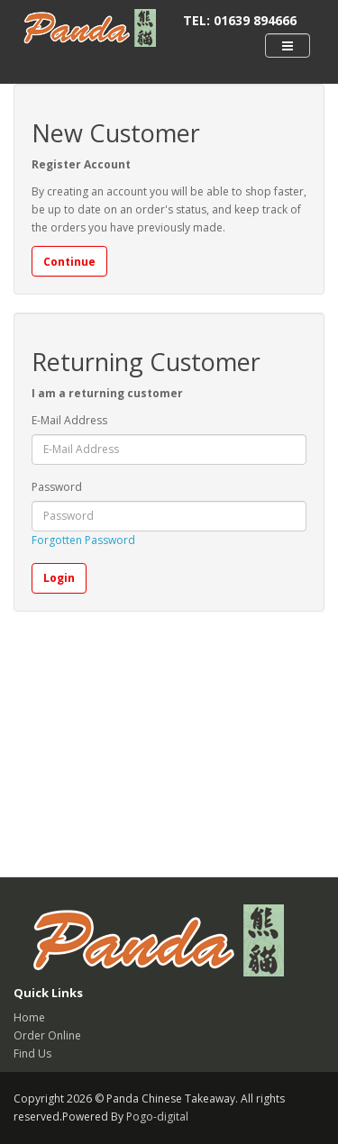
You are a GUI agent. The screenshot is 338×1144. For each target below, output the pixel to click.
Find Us (32, 1053)
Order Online (47, 1035)
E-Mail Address (69, 420)
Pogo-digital (157, 1116)
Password (57, 487)
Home (29, 1017)
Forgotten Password (83, 540)
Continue (69, 261)
